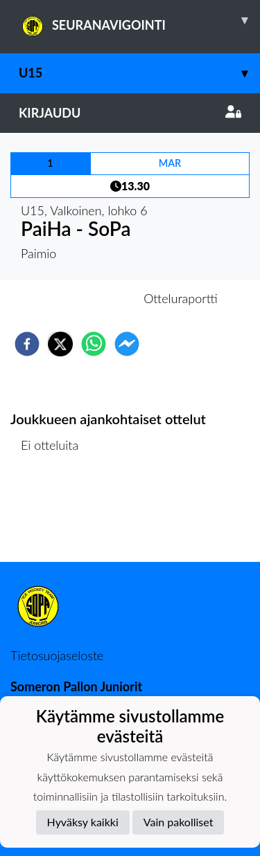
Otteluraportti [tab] (181, 298)
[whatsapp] (93, 343)
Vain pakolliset (179, 821)
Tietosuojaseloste (56, 655)
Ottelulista (55, 515)
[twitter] (60, 343)
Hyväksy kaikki (83, 821)
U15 (139, 73)
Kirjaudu (130, 112)
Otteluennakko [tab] (81, 298)
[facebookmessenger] (126, 343)
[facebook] (27, 343)
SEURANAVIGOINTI (139, 20)
